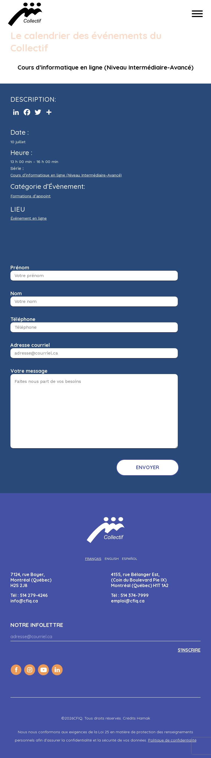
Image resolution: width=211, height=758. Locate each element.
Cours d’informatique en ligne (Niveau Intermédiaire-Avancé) (66, 175)
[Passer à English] (112, 559)
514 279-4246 (34, 595)
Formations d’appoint (30, 196)
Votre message (29, 371)
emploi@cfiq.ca (128, 601)
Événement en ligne (28, 218)
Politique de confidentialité (172, 740)
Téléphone (22, 319)
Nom (16, 293)
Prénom (19, 267)
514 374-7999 (134, 595)
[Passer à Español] (129, 559)
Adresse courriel (30, 345)
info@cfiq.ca (24, 601)
